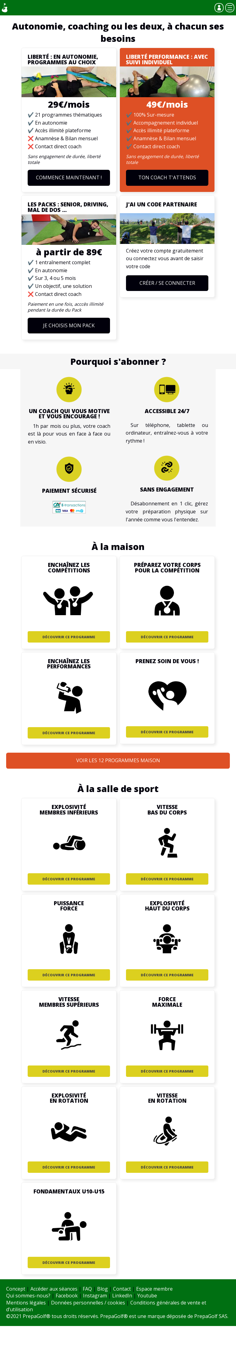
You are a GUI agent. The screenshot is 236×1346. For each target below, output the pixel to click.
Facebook (67, 1295)
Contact (122, 1288)
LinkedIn (122, 1295)
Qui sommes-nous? (28, 1295)
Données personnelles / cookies (88, 1302)
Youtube (147, 1295)
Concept (15, 1288)
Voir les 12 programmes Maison (118, 760)
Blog (102, 1288)
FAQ (87, 1288)
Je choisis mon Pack (69, 325)
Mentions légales (26, 1302)
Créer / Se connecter (167, 283)
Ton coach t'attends (167, 177)
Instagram (95, 1295)
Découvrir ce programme (68, 637)
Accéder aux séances (53, 1288)
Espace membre (154, 1288)
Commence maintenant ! (69, 177)
